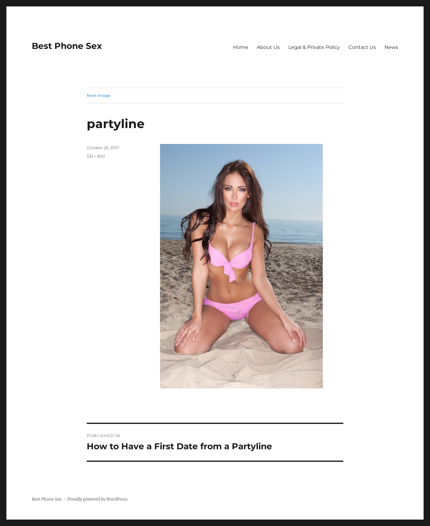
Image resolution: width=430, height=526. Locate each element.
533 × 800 (96, 156)
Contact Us (362, 47)
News (391, 47)
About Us (268, 47)
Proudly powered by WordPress (97, 499)
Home (240, 47)
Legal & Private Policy (314, 47)
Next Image (98, 95)
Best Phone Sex (67, 46)
